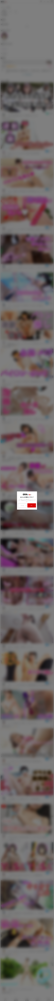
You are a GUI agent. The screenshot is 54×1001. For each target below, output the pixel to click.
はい (33, 505)
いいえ (23, 505)
